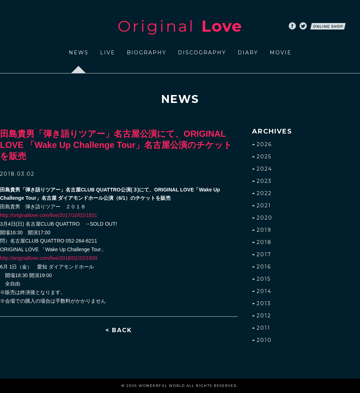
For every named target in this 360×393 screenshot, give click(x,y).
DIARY (248, 52)
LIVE (107, 52)
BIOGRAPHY (146, 52)
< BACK (118, 330)
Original (180, 26)
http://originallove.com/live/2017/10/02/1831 (48, 215)
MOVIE (281, 52)
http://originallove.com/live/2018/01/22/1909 (48, 258)
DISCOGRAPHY (202, 52)
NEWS (79, 52)
